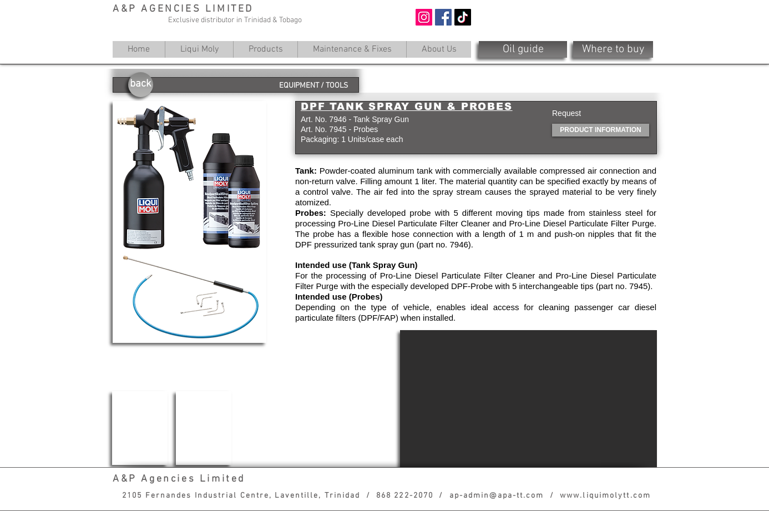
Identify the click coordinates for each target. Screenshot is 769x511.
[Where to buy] (613, 49)
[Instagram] (424, 17)
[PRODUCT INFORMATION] (600, 130)
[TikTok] (462, 17)
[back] (140, 84)
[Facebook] (443, 17)
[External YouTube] (528, 398)
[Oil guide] (523, 49)
